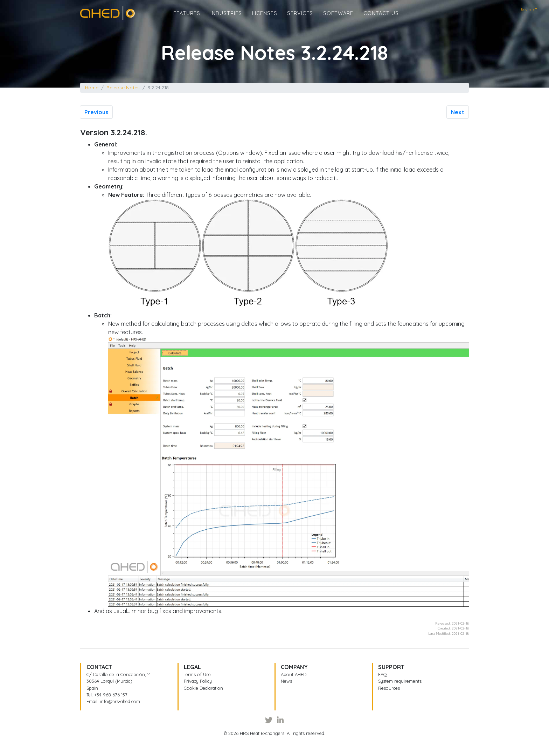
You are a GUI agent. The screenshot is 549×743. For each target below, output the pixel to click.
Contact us (381, 18)
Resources (389, 688)
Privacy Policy (198, 681)
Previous (96, 112)
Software (338, 18)
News (286, 681)
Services (300, 18)
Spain (92, 688)
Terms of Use (197, 674)
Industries (226, 18)
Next (457, 112)
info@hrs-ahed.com (120, 701)
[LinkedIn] (280, 719)
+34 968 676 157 (110, 694)
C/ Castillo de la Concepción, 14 (118, 674)
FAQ (382, 674)
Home (88, 15)
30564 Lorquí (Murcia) (109, 681)
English (527, 9)
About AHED (293, 674)
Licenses (264, 18)
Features (186, 18)
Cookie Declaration (203, 688)
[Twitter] (268, 719)
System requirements (400, 681)
